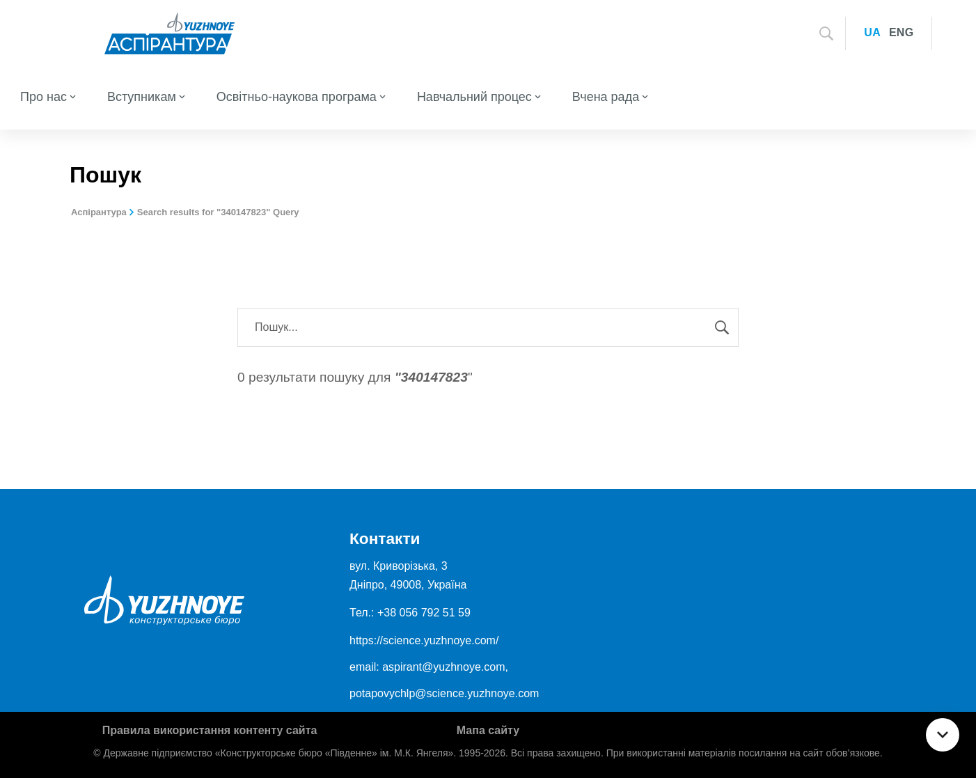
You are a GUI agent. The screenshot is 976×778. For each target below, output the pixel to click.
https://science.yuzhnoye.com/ (423, 640)
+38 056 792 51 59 (424, 612)
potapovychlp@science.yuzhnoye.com (444, 693)
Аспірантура (99, 212)
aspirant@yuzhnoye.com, (445, 667)
